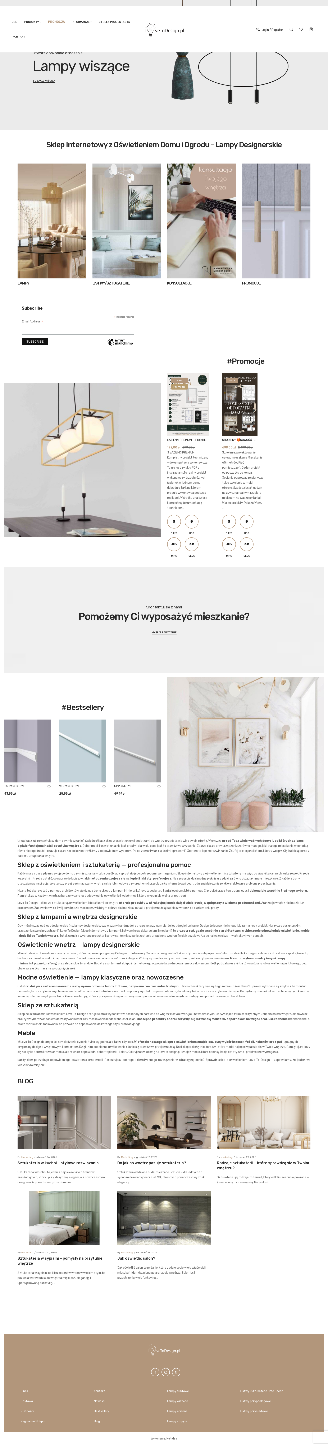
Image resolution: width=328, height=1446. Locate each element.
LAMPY (23, 283)
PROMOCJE (251, 283)
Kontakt (19, 36)
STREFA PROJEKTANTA (114, 21)
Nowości (99, 1401)
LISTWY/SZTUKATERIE (111, 283)
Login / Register (269, 30)
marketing (27, 1237)
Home (13, 21)
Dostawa (27, 1401)
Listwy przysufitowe (254, 1411)
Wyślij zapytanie (164, 632)
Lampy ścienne (177, 1411)
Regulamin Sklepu (33, 1421)
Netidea (172, 1438)
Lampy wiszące (177, 1401)
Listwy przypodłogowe (255, 1401)
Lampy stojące (177, 1421)
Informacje (81, 21)
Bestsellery (101, 1411)
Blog (97, 1421)
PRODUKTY (31, 21)
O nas (24, 1391)
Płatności (27, 1411)
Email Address (32, 321)
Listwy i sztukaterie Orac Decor (261, 1391)
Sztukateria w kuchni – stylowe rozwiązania (58, 1243)
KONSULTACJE (179, 283)
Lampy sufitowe (178, 1391)
